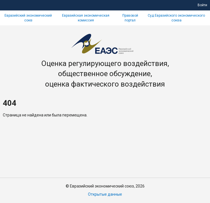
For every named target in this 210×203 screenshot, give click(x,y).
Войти (202, 5)
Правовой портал (130, 18)
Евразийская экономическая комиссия (85, 18)
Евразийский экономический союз (28, 18)
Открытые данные (105, 194)
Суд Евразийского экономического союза (176, 18)
